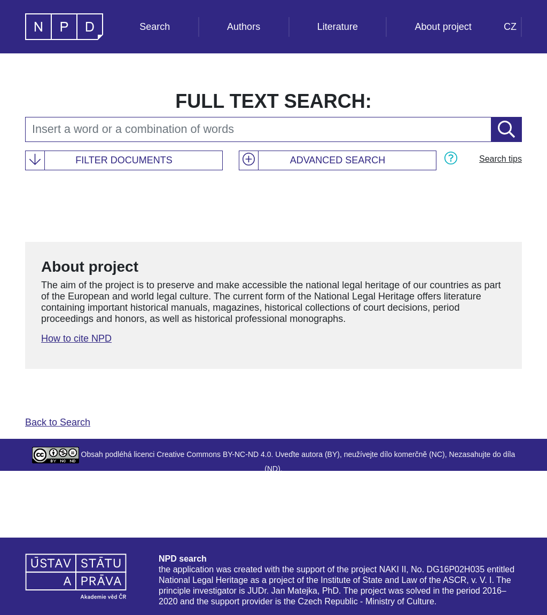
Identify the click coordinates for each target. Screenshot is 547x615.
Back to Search (57, 422)
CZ (510, 26)
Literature (337, 26)
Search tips (500, 158)
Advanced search (338, 160)
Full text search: (273, 101)
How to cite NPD (76, 338)
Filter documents (124, 160)
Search (154, 26)
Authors (243, 26)
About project (443, 26)
